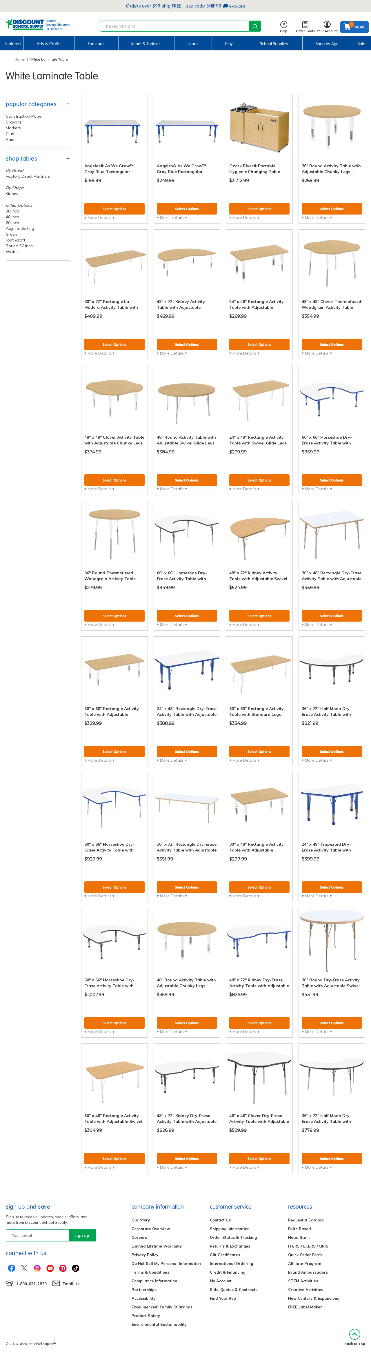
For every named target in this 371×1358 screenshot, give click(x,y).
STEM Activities (303, 1281)
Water (12, 251)
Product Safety (146, 1315)
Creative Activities (305, 1289)
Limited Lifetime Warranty (157, 1246)
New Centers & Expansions (313, 1298)
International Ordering (231, 1263)
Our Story (141, 1220)
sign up (81, 1235)
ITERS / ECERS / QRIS (308, 1246)
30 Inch (12, 211)
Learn (193, 43)
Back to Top (354, 1337)
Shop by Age (327, 43)
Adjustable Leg (20, 228)
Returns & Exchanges (230, 1246)
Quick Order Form (305, 1254)
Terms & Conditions (150, 1272)
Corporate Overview (151, 1228)
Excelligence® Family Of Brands (162, 1307)
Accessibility (143, 1298)
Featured (13, 43)
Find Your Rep (223, 1298)
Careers (139, 1237)
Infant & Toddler (145, 43)
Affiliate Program (304, 1263)
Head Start (299, 1237)
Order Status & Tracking (233, 1237)
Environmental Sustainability (159, 1324)
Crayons (14, 122)
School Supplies (274, 43)
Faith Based (299, 1228)
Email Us (71, 1283)
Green (11, 234)
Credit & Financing (227, 1272)
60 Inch (12, 222)
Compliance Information (154, 1281)
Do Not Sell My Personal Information (166, 1263)
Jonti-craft (15, 240)
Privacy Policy (145, 1254)
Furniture (96, 43)
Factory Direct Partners (28, 176)
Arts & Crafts (48, 43)
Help (283, 27)
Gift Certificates (225, 1254)
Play (229, 43)
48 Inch (12, 216)
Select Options (114, 209)
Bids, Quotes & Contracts (233, 1289)
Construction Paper (24, 116)
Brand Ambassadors (308, 1272)
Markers (13, 127)
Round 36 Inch (19, 245)
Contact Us (220, 1220)
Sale (361, 43)
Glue (10, 133)
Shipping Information (230, 1228)
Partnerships (144, 1289)
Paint (11, 139)
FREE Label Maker (305, 1307)
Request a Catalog (305, 1220)
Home (19, 59)
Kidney (12, 193)
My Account (221, 1281)
